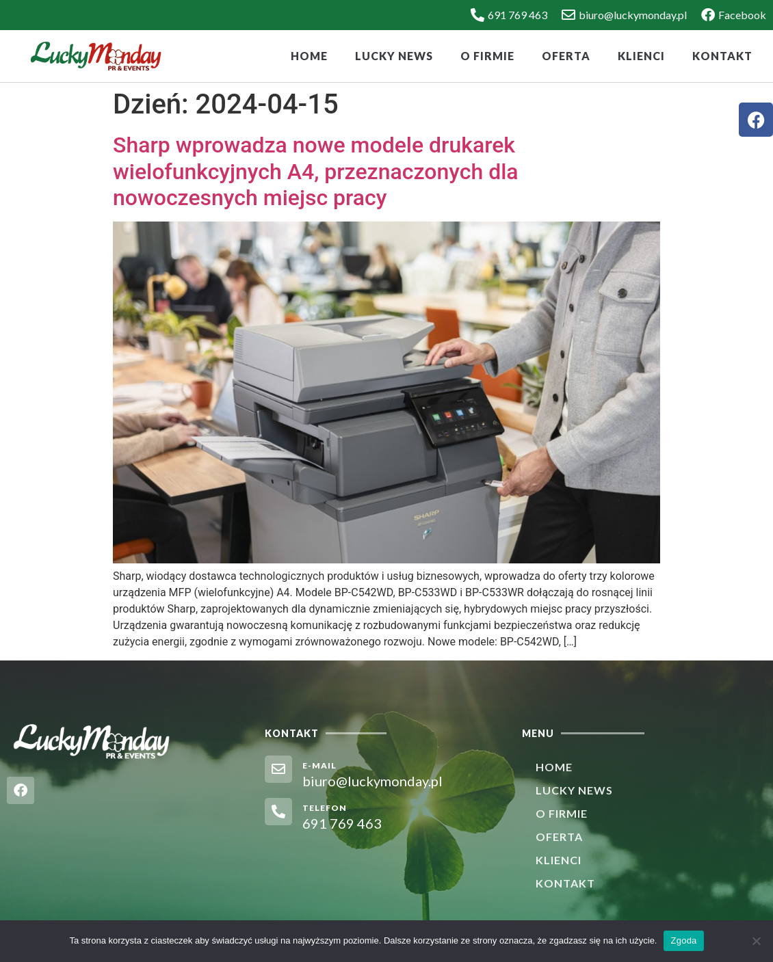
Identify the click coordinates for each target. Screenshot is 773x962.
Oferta (566, 55)
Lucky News (394, 55)
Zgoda (683, 940)
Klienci (641, 55)
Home (309, 55)
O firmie (487, 55)
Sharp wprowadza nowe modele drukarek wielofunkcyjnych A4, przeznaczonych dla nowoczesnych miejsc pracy (316, 171)
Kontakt (722, 55)
